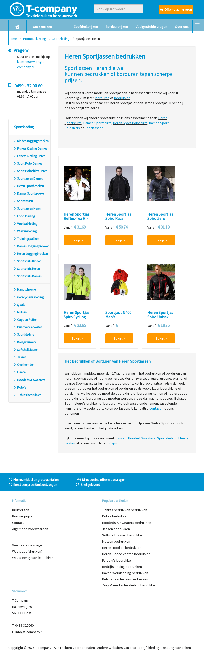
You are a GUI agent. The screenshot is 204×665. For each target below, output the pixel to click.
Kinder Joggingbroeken (31, 141)
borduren (128, 73)
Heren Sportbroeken (28, 186)
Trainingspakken (26, 239)
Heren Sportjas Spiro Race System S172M (118, 218)
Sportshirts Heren (26, 269)
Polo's (19, 387)
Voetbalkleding (25, 224)
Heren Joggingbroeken (30, 254)
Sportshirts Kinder (27, 261)
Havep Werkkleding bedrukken (125, 573)
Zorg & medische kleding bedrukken (129, 585)
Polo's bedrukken (115, 516)
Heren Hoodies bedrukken (121, 547)
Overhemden (23, 365)
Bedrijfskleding (148, 647)
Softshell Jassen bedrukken (123, 535)
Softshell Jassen (25, 350)
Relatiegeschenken (176, 647)
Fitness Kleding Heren (29, 156)
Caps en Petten (25, 320)
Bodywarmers (24, 342)
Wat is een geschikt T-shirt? (32, 557)
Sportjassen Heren (27, 208)
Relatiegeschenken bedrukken (125, 579)
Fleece (19, 372)
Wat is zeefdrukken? (27, 551)
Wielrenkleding (25, 231)
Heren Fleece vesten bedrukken (126, 554)
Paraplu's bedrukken (117, 560)
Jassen (19, 357)
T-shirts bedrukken (27, 395)
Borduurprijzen (117, 26)
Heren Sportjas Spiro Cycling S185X (76, 317)
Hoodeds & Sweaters (29, 380)
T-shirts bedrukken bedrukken (124, 510)
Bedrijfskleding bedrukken (122, 566)
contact (155, 408)
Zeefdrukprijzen (86, 26)
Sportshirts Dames (27, 276)
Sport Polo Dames (27, 163)
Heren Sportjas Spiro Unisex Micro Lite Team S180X (161, 319)
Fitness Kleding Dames (30, 148)
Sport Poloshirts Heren (30, 171)
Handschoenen (25, 289)
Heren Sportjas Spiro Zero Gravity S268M (160, 218)
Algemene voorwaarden (30, 529)
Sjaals (19, 305)
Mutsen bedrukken (116, 541)
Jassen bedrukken (116, 529)
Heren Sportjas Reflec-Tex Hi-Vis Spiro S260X (76, 218)
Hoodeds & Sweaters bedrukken (126, 522)
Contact (79, 39)
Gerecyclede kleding (28, 297)
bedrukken (97, 73)
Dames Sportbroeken (29, 193)
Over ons (182, 26)
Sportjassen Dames (28, 178)
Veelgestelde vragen (151, 26)
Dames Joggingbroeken (31, 246)
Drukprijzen (20, 510)
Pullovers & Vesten (27, 327)
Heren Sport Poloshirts (130, 123)
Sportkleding (23, 334)
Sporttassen (23, 201)
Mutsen (20, 312)
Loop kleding (24, 216)
